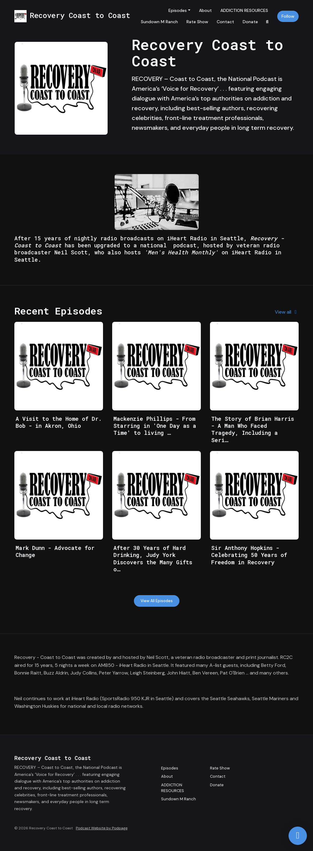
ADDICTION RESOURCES (244, 10)
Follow (288, 16)
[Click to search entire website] (267, 21)
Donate (250, 21)
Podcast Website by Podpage (101, 828)
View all (287, 312)
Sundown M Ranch (159, 21)
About (205, 10)
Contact (225, 21)
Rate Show (197, 21)
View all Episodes (157, 600)
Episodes (177, 10)
